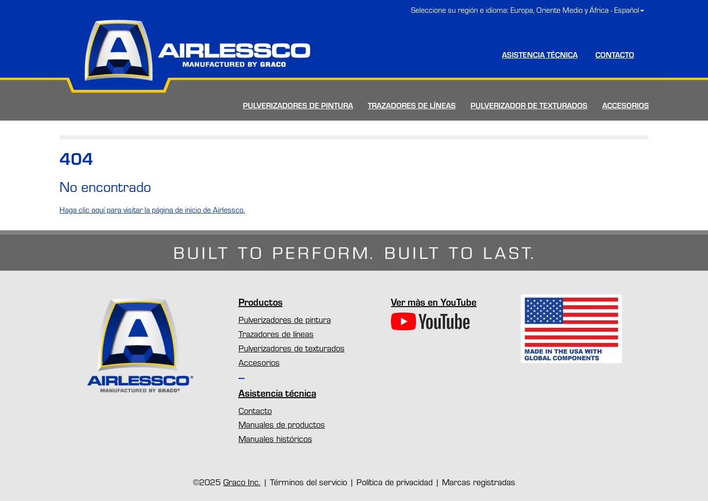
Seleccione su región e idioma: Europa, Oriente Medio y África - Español (527, 10)
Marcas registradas (478, 481)
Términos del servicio (308, 481)
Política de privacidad (394, 481)
